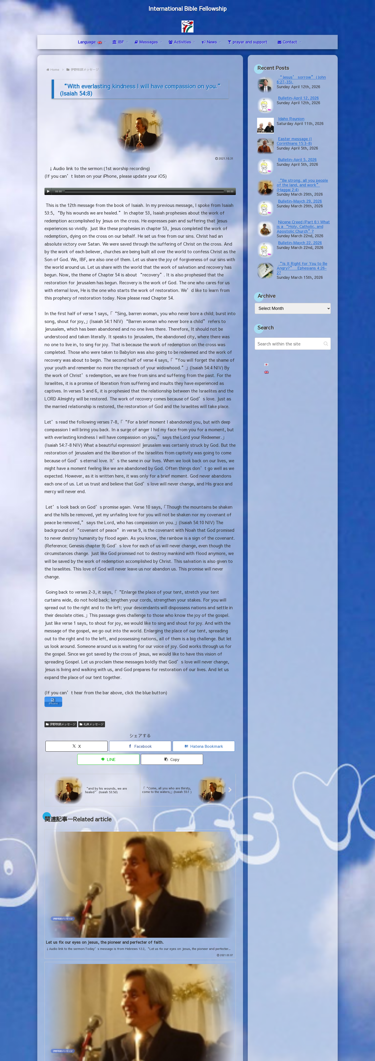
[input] (293, 344)
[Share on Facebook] (140, 747)
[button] (172, 760)
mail (48, 1004)
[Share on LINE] (108, 760)
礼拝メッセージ (92, 725)
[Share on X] (76, 747)
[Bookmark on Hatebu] (204, 747)
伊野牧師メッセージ (61, 725)
